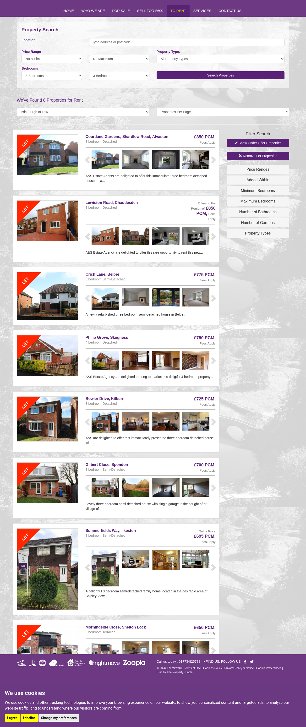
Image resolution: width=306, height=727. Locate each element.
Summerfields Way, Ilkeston (111, 531)
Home (68, 11)
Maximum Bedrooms (257, 201)
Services (202, 11)
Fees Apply (208, 142)
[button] (88, 159)
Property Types (258, 233)
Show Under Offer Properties (257, 143)
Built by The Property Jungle (175, 672)
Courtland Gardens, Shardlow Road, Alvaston (127, 137)
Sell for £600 (150, 11)
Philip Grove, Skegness (107, 337)
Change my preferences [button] (58, 718)
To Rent (178, 11)
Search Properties (220, 75)
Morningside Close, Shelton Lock (116, 627)
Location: (29, 40)
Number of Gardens (258, 223)
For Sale (121, 11)
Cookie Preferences (268, 668)
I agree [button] (12, 718)
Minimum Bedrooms (258, 191)
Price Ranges (257, 169)
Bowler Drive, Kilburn (105, 399)
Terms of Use (192, 668)
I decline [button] (29, 718)
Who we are (93, 11)
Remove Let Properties (258, 156)
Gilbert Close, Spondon (107, 465)
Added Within (257, 180)
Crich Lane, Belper (102, 274)
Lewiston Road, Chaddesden (112, 203)
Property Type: (168, 52)
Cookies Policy (212, 668)
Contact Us (230, 11)
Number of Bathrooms (258, 212)
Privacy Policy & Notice (239, 668)
